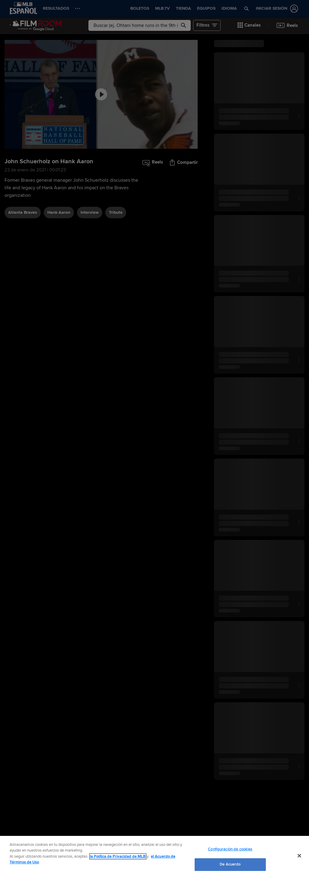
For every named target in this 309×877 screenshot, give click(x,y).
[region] (154, 856)
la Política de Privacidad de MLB (118, 856)
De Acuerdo (230, 864)
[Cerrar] (299, 855)
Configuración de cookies (230, 849)
